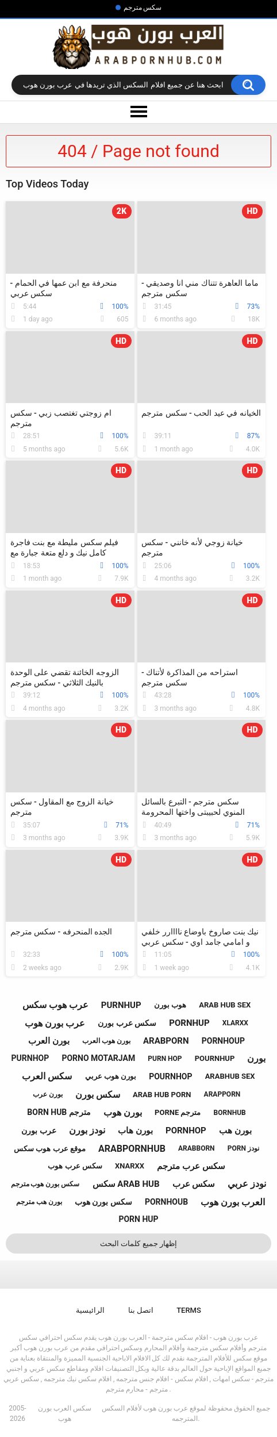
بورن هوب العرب (106, 1041)
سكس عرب (194, 1184)
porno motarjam (98, 1058)
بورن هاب (135, 1130)
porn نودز (243, 1148)
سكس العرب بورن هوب (64, 1413)
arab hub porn (162, 1094)
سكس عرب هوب (75, 1166)
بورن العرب (49, 1041)
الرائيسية (90, 1310)
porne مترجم (178, 1112)
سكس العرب (47, 1076)
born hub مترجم (58, 1112)
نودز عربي (247, 1183)
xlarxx (235, 1023)
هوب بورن (170, 1005)
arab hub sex (225, 1005)
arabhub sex (230, 1076)
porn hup (138, 1219)
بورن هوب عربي (110, 1076)
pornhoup (223, 1040)
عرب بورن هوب (55, 1023)
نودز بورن (87, 1130)
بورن (256, 1058)
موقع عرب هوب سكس (50, 1148)
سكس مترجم (143, 7)
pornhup (189, 1023)
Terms (188, 1310)
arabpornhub (132, 1148)
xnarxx (129, 1166)
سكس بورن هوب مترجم (45, 1184)
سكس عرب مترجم (191, 1166)
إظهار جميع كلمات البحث (138, 1243)
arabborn (196, 1148)
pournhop (170, 1076)
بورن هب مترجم (39, 1202)
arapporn (222, 1094)
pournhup (215, 1058)
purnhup (121, 1005)
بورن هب (235, 1130)
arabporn (166, 1041)
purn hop (165, 1059)
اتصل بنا (140, 1310)
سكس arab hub (126, 1184)
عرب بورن (38, 1130)
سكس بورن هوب (103, 1201)
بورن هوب (122, 1112)
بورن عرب (48, 1094)
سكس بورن (97, 1094)
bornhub (230, 1113)
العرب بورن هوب (233, 1202)
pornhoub (166, 1201)
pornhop (186, 1130)
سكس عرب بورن (127, 1023)
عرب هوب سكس (55, 1004)
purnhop (30, 1058)
